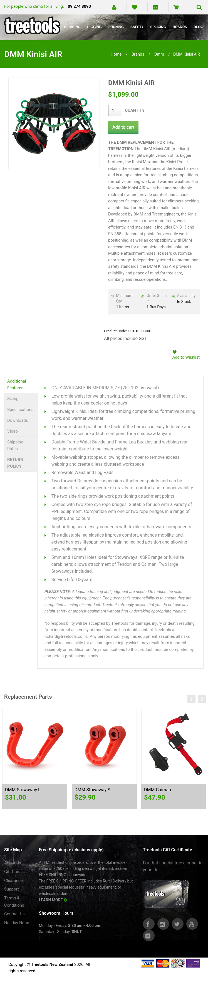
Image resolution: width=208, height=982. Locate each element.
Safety (136, 27)
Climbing (72, 27)
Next (202, 699)
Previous (191, 699)
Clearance (13, 880)
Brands (180, 27)
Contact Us (14, 913)
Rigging (94, 27)
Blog (198, 27)
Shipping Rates (15, 445)
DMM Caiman (157, 789)
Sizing (12, 398)
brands (138, 54)
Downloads (17, 420)
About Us (12, 863)
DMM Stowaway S (92, 789)
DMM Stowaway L (23, 789)
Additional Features (16, 384)
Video (12, 431)
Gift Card (12, 871)
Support (11, 889)
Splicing (158, 27)
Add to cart (123, 127)
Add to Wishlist (186, 357)
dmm (159, 54)
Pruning (116, 27)
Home (116, 54)
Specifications (20, 409)
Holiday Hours (17, 922)
